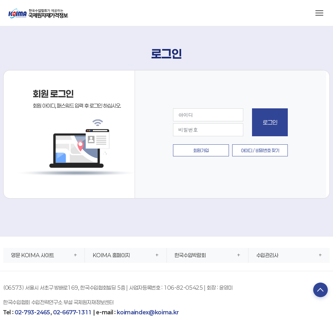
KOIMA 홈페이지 (111, 255)
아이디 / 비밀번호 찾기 (260, 150)
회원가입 (201, 150)
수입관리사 (267, 255)
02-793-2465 (32, 312)
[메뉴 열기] (319, 13)
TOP (318, 291)
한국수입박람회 (190, 255)
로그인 (270, 122)
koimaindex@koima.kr (148, 312)
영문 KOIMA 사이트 (32, 255)
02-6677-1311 (72, 312)
